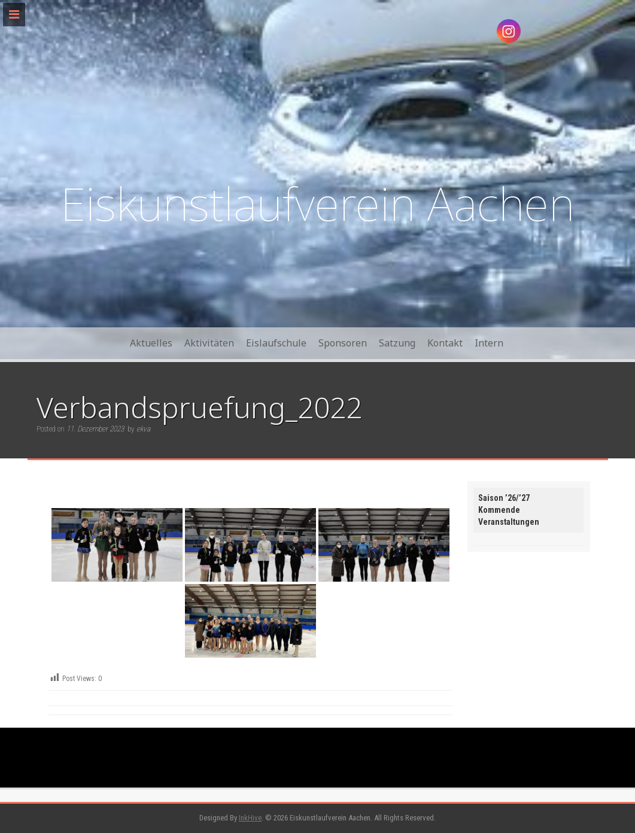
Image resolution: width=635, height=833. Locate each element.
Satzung (397, 342)
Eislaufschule (276, 342)
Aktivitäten (209, 342)
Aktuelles (151, 342)
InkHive (250, 817)
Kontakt (445, 342)
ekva (143, 428)
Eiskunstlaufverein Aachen (317, 203)
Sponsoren (342, 342)
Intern (489, 342)
